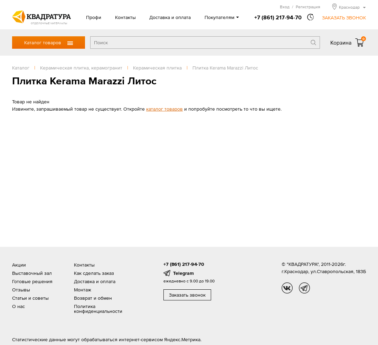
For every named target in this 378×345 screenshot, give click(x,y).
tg (304, 287)
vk (287, 287)
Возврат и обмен (93, 298)
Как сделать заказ (94, 273)
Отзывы (21, 289)
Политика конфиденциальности (98, 309)
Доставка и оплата (170, 17)
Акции (19, 265)
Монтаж (82, 289)
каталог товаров (164, 109)
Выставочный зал (32, 273)
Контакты (125, 17)
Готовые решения (32, 281)
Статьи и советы (30, 298)
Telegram (183, 273)
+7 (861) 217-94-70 (278, 17)
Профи (93, 17)
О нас (18, 306)
